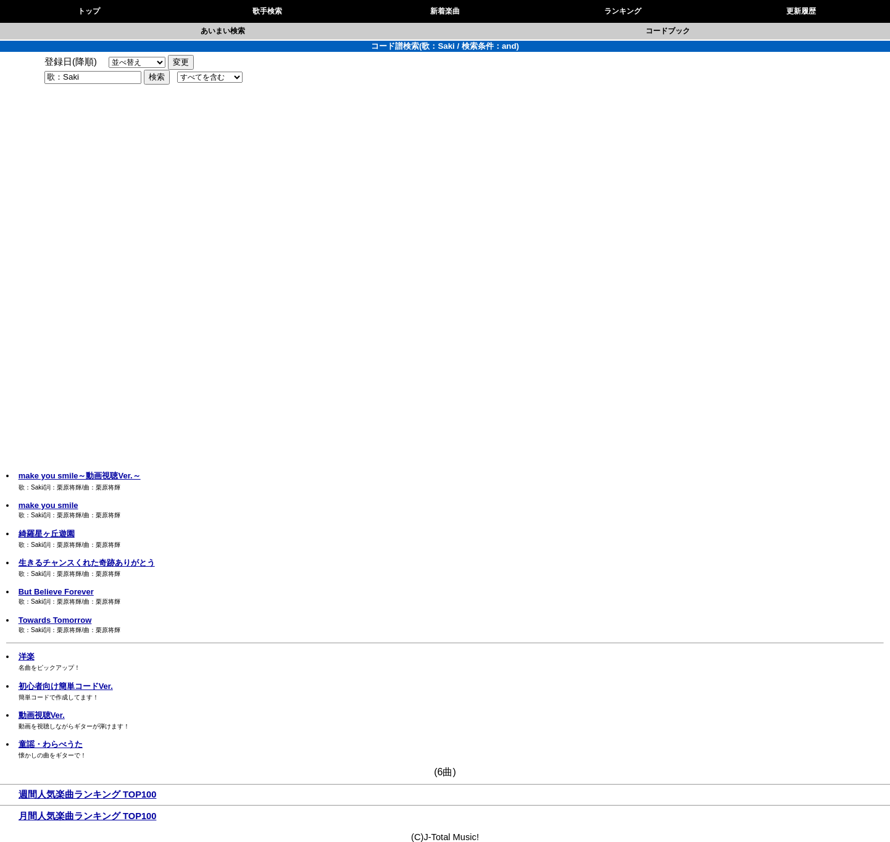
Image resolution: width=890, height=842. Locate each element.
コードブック (668, 31)
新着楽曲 (445, 11)
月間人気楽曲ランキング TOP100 (87, 816)
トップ (89, 11)
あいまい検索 (223, 31)
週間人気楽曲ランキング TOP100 (87, 794)
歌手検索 (267, 11)
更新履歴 (801, 11)
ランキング (622, 11)
